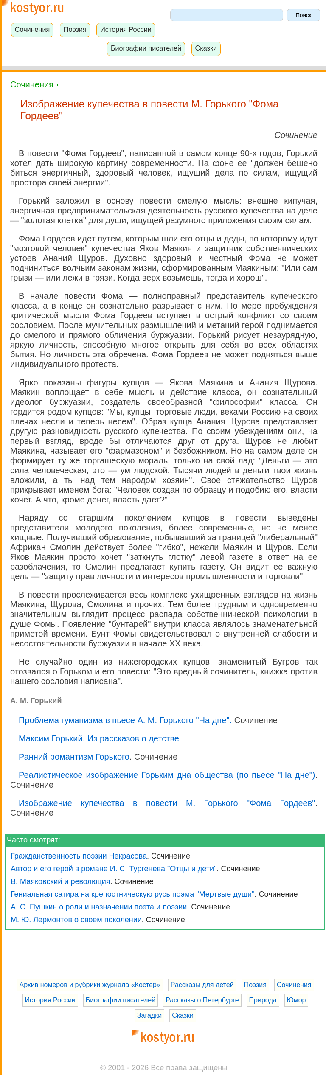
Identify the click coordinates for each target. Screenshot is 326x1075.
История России (126, 29)
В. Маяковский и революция (60, 881)
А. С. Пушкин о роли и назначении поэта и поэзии (99, 907)
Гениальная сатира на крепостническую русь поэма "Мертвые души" (133, 894)
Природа (263, 1000)
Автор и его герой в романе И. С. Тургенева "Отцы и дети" (113, 868)
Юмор (296, 1000)
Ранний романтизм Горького (74, 756)
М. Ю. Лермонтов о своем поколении (76, 919)
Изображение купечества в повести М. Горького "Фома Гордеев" (167, 803)
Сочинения (32, 29)
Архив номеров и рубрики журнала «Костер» (89, 984)
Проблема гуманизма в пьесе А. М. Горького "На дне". (125, 720)
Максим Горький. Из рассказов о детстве (99, 738)
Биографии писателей (146, 48)
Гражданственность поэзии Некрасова (79, 856)
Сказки (206, 48)
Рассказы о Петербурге (202, 1000)
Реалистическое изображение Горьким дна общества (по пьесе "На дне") (167, 775)
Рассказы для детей (202, 984)
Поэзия (75, 29)
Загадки (149, 1015)
